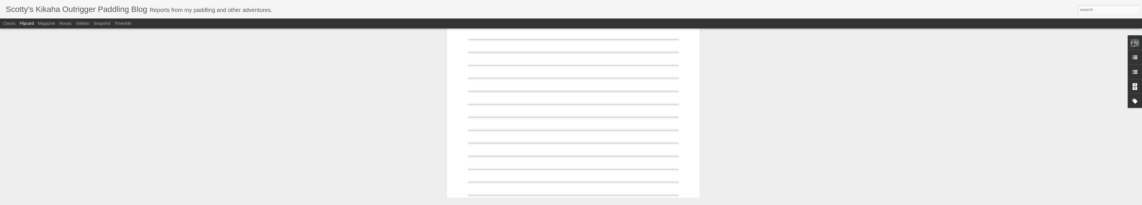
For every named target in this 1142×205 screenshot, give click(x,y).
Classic (9, 23)
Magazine (46, 23)
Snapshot (102, 23)
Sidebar (83, 23)
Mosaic (65, 23)
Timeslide (122, 23)
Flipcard (27, 23)
